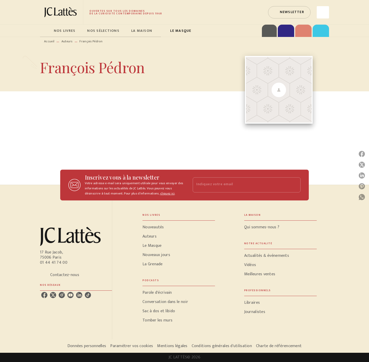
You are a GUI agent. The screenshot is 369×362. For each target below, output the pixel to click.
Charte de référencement (279, 346)
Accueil (49, 41)
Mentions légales (172, 346)
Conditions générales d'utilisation (222, 346)
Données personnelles (86, 346)
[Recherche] (323, 12)
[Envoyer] (294, 185)
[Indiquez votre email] (240, 184)
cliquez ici (167, 193)
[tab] (45, 31)
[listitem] (44, 295)
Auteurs (67, 41)
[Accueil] (61, 12)
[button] (289, 12)
